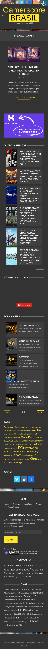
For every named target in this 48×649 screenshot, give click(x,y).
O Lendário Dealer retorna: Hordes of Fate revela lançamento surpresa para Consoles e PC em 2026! (30, 215)
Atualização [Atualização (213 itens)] (8, 430)
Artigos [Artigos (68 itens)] (19, 565)
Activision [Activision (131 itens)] (23, 427)
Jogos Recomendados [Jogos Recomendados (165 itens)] (16, 569)
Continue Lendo (24, 97)
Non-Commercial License (28, 553)
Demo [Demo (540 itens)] (40, 430)
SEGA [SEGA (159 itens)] (10, 455)
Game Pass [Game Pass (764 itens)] (27, 437)
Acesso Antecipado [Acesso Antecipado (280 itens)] (12, 427)
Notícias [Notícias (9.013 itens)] (36, 569)
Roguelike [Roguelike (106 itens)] (38, 452)
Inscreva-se (24, 305)
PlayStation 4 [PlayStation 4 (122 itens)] (8, 452)
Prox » (40, 412)
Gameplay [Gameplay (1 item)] (39, 566)
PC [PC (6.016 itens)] (20, 447)
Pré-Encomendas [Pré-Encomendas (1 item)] (28, 573)
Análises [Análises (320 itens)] (9, 565)
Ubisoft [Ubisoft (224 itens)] (21, 459)
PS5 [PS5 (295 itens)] (27, 451)
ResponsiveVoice (25, 552)
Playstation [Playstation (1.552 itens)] (30, 448)
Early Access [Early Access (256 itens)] (29, 434)
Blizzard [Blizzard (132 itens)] (28, 431)
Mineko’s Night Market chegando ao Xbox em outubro (24, 70)
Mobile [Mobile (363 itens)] (39, 444)
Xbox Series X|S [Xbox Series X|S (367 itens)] (14, 462)
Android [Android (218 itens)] (31, 427)
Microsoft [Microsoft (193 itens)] (22, 444)
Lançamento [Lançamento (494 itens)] (37, 440)
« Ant (7, 412)
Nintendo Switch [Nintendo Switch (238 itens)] (11, 448)
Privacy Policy (10, 549)
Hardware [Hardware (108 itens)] (19, 441)
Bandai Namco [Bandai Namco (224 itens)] (19, 430)
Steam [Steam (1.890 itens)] (17, 455)
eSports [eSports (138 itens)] (18, 437)
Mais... (40, 268)
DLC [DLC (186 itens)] (21, 434)
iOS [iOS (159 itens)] (29, 441)
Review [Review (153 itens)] (32, 452)
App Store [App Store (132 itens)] (38, 427)
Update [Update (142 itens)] (26, 459)
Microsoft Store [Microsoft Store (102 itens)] (31, 444)
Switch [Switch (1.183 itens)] (39, 455)
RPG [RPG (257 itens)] (6, 455)
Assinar (10, 539)
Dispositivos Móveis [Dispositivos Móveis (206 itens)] (12, 434)
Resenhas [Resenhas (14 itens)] (38, 573)
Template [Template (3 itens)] (16, 577)
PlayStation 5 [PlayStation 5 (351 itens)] (19, 451)
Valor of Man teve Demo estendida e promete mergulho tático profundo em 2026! (30, 176)
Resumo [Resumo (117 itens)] (8, 576)
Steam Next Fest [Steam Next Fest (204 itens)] (28, 455)
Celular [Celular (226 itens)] (34, 430)
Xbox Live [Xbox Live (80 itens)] (25, 576)
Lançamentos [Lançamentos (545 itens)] (11, 444)
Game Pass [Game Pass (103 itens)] (29, 565)
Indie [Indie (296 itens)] (25, 441)
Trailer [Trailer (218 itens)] (14, 459)
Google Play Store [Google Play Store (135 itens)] (10, 441)
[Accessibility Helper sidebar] (45, 3)
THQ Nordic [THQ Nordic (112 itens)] (8, 459)
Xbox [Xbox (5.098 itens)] (34, 459)
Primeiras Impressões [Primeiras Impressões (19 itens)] (13, 573)
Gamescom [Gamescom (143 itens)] (38, 437)
